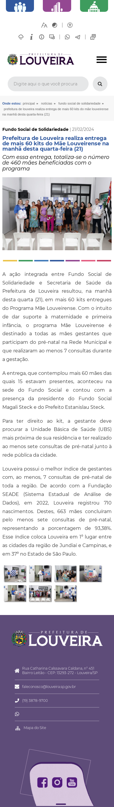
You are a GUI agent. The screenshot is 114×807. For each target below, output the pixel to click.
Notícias (46, 103)
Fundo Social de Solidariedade (79, 103)
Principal (29, 103)
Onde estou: (11, 103)
